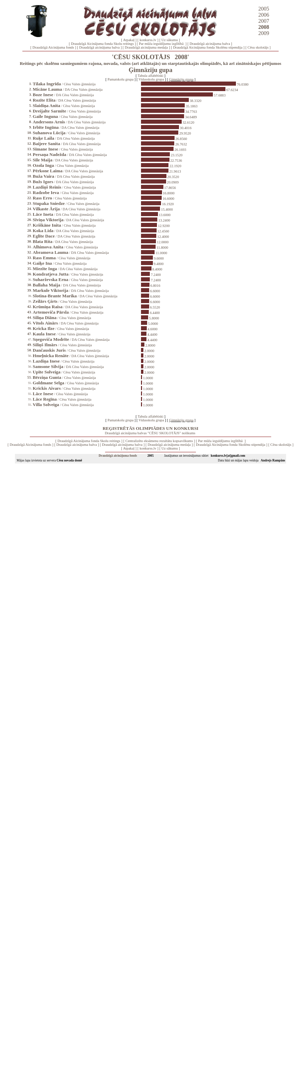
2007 (263, 21)
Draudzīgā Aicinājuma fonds (53, 47)
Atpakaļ (129, 40)
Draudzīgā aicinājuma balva (209, 44)
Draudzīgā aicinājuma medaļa (146, 47)
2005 (263, 9)
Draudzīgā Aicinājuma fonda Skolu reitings (102, 44)
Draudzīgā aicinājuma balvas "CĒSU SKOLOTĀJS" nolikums (150, 433)
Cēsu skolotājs (257, 47)
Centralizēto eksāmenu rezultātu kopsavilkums (159, 441)
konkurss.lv (148, 40)
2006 (263, 15)
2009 (263, 33)
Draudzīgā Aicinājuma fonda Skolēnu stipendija (207, 47)
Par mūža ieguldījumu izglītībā (161, 44)
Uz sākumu (169, 40)
